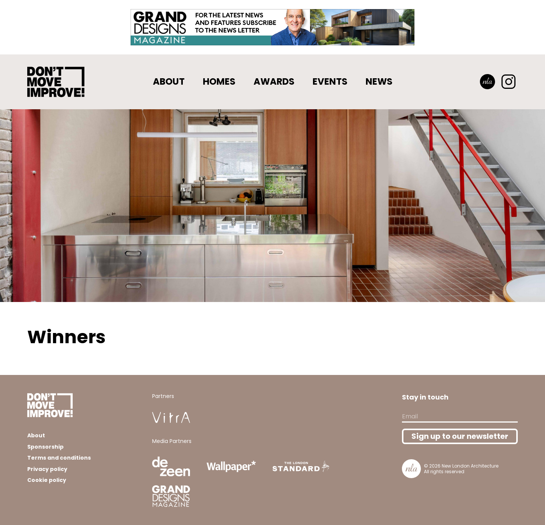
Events (330, 81)
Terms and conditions (59, 458)
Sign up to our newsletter (459, 436)
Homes (219, 81)
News (379, 81)
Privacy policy (47, 469)
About (169, 81)
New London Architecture (470, 466)
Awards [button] (274, 81)
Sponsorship (45, 447)
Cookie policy (46, 480)
